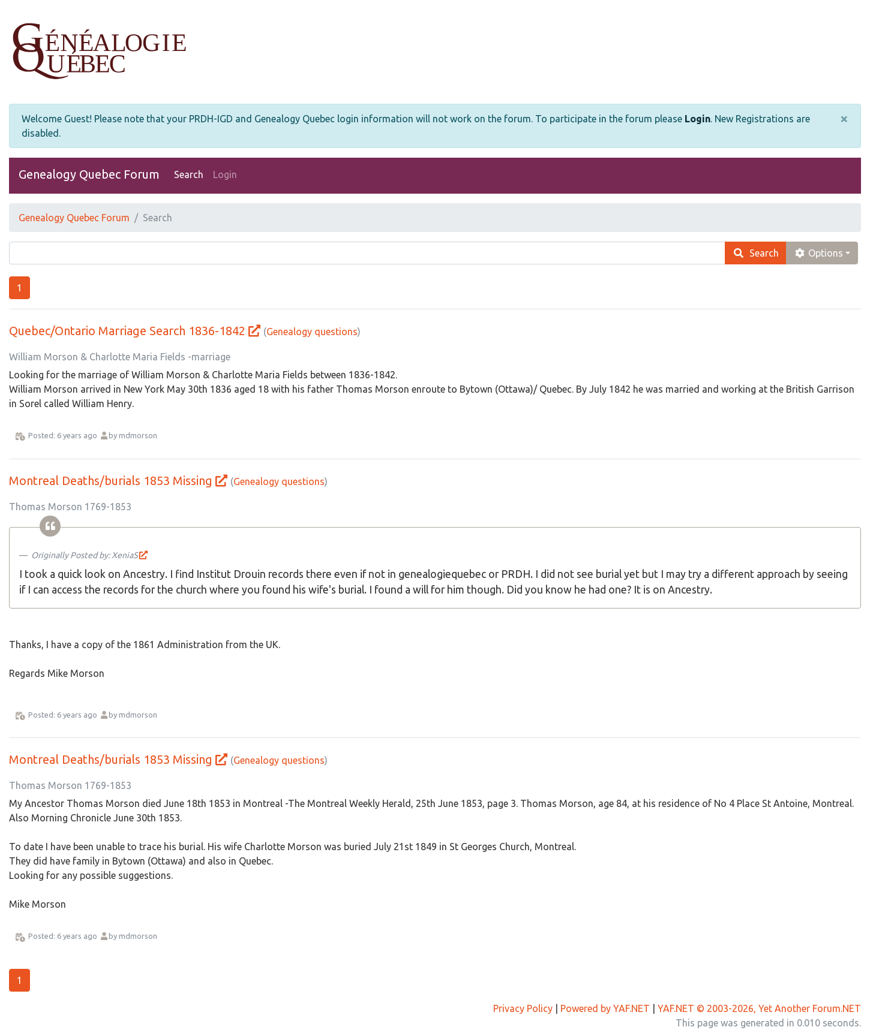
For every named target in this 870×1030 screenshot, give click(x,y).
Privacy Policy (523, 1008)
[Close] (844, 118)
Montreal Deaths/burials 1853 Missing (110, 480)
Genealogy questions (312, 331)
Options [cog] (818, 253)
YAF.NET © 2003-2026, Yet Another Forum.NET (759, 1008)
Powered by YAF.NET (605, 1008)
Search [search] (756, 253)
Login (697, 118)
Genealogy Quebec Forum (89, 174)
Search (188, 174)
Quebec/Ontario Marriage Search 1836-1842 (127, 331)
